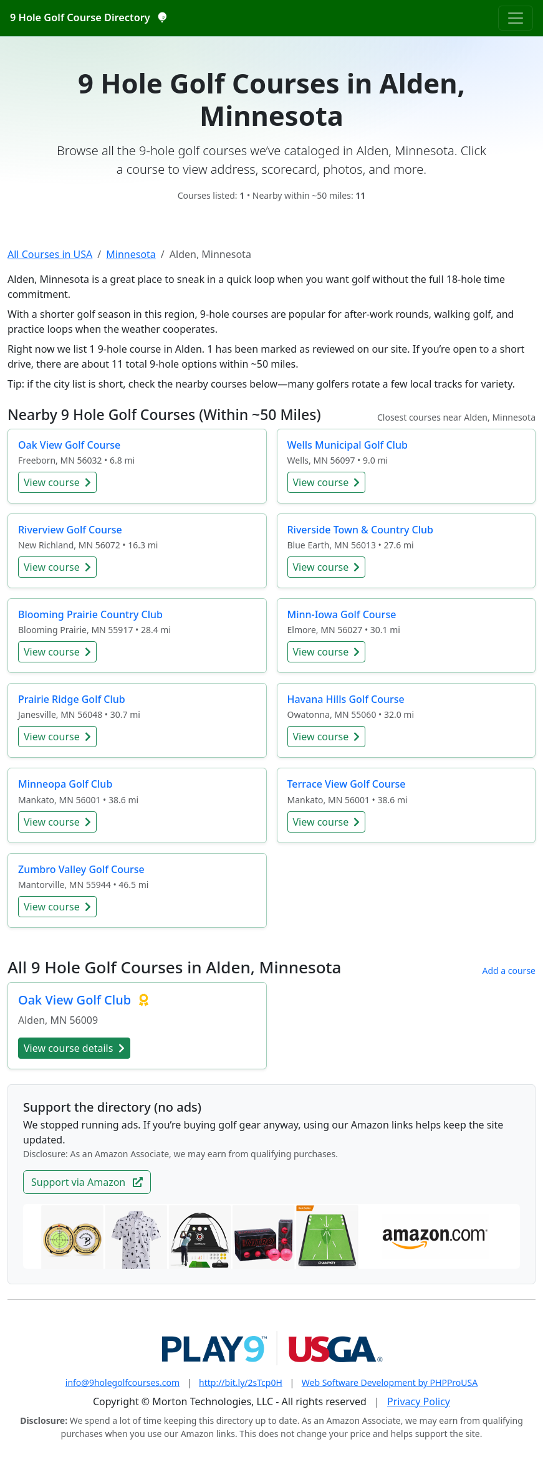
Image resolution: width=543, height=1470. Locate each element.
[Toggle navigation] (515, 18)
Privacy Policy (418, 1401)
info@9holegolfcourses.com (122, 1382)
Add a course (509, 970)
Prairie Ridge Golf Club (71, 699)
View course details (74, 1048)
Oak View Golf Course (69, 445)
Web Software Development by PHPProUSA (390, 1382)
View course (57, 482)
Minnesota (131, 254)
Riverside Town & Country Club (360, 530)
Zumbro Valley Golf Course (81, 869)
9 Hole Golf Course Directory (88, 17)
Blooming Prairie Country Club (90, 614)
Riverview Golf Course (70, 530)
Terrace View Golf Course (346, 784)
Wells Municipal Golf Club (347, 445)
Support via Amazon (87, 1182)
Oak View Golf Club (76, 999)
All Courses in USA (49, 254)
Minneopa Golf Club (65, 784)
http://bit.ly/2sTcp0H (240, 1382)
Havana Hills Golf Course (346, 699)
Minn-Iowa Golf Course (341, 614)
